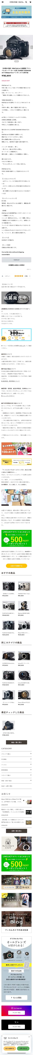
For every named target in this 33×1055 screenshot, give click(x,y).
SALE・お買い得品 (6, 786)
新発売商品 (4, 770)
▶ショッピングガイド (7, 396)
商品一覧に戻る (16, 742)
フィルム (4, 764)
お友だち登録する (16, 566)
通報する (29, 269)
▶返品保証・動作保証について (10, 381)
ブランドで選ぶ (6, 754)
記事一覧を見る (16, 831)
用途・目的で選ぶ (6, 781)
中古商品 (4, 759)
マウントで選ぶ (6, 775)
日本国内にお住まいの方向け (17, 265)
